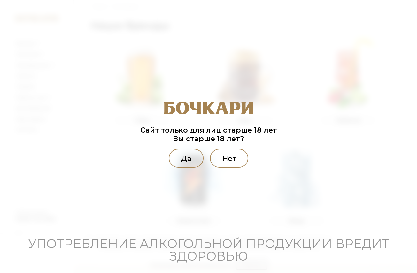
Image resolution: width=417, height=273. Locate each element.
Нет (230, 158)
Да (185, 158)
